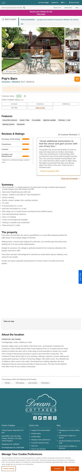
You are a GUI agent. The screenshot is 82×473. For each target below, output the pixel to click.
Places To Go (57, 7)
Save (77, 79)
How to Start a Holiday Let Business (68, 447)
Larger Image (10, 71)
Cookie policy (36, 436)
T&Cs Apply (41, 14)
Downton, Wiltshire (18, 82)
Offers (77, 7)
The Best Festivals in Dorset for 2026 (69, 442)
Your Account (74, 2)
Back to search (10, 19)
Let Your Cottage (43, 2)
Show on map (40, 108)
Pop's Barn (9, 78)
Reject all (72, 468)
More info (34, 446)
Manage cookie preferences (40, 440)
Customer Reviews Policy (40, 443)
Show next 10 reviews (69, 178)
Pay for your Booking (38, 449)
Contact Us (54, 2)
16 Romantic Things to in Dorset (67, 437)
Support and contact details (40, 430)
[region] (41, 461)
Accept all (57, 468)
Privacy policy (36, 433)
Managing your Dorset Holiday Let (69, 431)
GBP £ (63, 2)
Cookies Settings (8, 468)
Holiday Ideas (68, 7)
